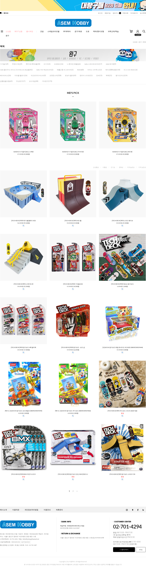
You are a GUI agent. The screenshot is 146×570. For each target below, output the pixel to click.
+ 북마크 (5, 13)
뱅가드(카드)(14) (121, 75)
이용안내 (47, 510)
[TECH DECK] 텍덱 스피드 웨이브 (122, 220)
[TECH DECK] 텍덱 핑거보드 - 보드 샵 (73, 347)
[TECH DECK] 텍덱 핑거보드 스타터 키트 (122, 474)
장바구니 (116, 13)
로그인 (100, 13)
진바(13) (99, 75)
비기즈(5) (47, 64)
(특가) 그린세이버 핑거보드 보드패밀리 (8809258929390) (23, 411)
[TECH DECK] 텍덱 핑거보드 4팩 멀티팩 (23, 347)
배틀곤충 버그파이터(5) (65, 70)
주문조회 (125, 13)
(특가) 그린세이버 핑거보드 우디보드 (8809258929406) (73, 411)
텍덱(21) (109, 75)
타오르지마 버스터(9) (38, 75)
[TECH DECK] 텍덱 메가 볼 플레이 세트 (23, 220)
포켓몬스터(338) (55, 75)
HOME (135, 42)
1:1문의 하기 (124, 550)
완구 (7, 36)
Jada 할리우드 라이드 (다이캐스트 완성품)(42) (16, 70)
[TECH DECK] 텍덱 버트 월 (73, 220)
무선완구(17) (20, 81)
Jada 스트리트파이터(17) (93, 64)
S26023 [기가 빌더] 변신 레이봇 (122, 152)
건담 (42, 31)
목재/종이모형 (98, 31)
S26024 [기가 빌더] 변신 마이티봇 (73, 152)
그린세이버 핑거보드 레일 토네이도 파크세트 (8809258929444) (122, 347)
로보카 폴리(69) (70, 75)
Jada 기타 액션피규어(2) (44, 70)
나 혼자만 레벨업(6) (74, 64)
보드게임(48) (33, 81)
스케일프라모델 (53, 31)
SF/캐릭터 (67, 31)
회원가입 (108, 13)
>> (76, 491)
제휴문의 (59, 510)
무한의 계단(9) (17, 64)
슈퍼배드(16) (58, 64)
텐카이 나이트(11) (86, 75)
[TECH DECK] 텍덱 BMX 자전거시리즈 (23, 474)
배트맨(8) (80, 70)
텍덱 (144, 42)
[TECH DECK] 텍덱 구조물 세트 (73, 284)
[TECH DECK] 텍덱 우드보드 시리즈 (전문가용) (122, 411)
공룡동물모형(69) (6, 81)
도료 (87, 31)
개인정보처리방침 (31, 510)
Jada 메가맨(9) (111, 64)
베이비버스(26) (5, 75)
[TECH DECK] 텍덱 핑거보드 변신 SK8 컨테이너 (73, 474)
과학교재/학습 (113, 31)
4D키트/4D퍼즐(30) (33, 64)
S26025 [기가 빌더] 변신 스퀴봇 (23, 152)
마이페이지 (134, 13)
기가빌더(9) (4, 64)
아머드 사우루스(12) (94, 70)
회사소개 (3, 510)
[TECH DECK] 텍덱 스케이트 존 (23, 284)
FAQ (140, 550)
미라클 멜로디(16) (21, 75)
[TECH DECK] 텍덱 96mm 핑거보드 (122, 284)
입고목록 (143, 13)
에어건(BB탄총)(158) (112, 70)
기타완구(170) (47, 81)
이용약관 (15, 510)
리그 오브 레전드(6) (130, 70)
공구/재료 (78, 31)
